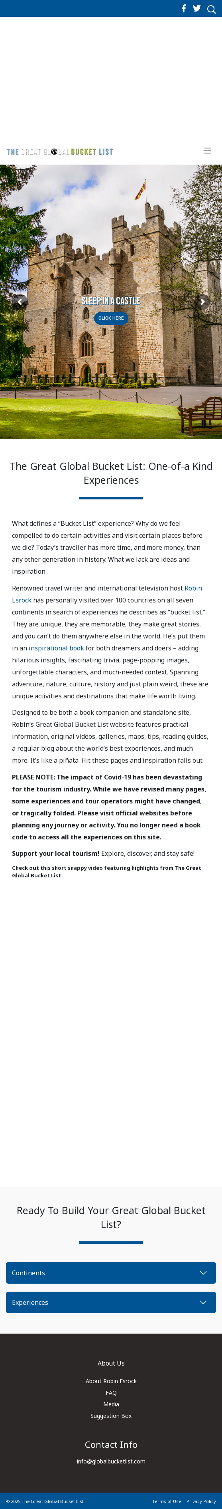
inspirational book (56, 648)
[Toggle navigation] (207, 151)
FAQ (111, 1392)
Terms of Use (166, 1501)
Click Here (111, 318)
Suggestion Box (111, 1416)
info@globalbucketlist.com (111, 1461)
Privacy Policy (201, 1501)
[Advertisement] (111, 85)
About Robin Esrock (111, 1381)
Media (111, 1404)
